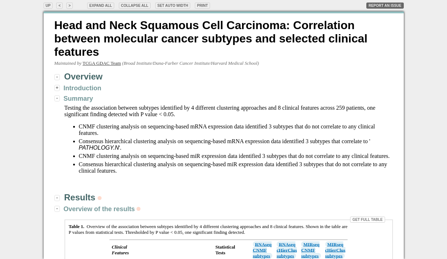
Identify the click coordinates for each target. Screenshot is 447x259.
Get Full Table (367, 220)
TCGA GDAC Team (101, 63)
